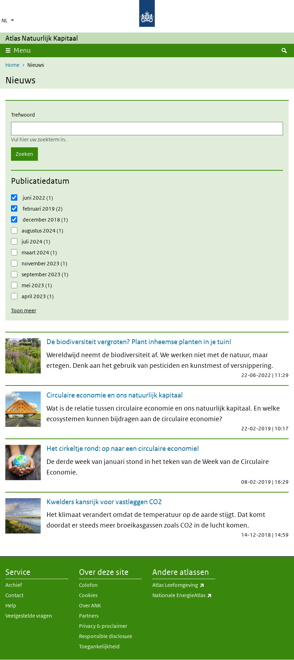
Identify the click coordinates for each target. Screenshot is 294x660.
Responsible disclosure (105, 636)
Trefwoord (23, 114)
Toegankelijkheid (99, 646)
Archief (13, 585)
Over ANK (90, 605)
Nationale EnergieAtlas (183, 595)
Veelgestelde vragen (28, 615)
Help (10, 605)
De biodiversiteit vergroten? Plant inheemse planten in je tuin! (138, 341)
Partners (88, 615)
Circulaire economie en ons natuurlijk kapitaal (114, 395)
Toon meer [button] (23, 310)
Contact (14, 595)
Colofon (88, 585)
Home (12, 64)
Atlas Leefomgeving (183, 585)
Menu (24, 50)
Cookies (88, 595)
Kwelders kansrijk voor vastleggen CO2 (104, 501)
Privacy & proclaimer (103, 626)
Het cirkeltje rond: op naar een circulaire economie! (122, 448)
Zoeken (24, 154)
